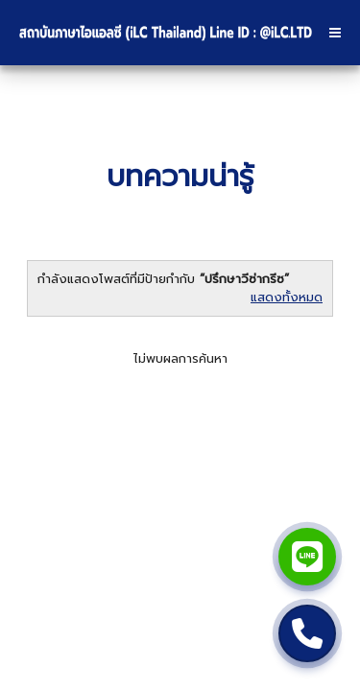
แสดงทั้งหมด (287, 297)
